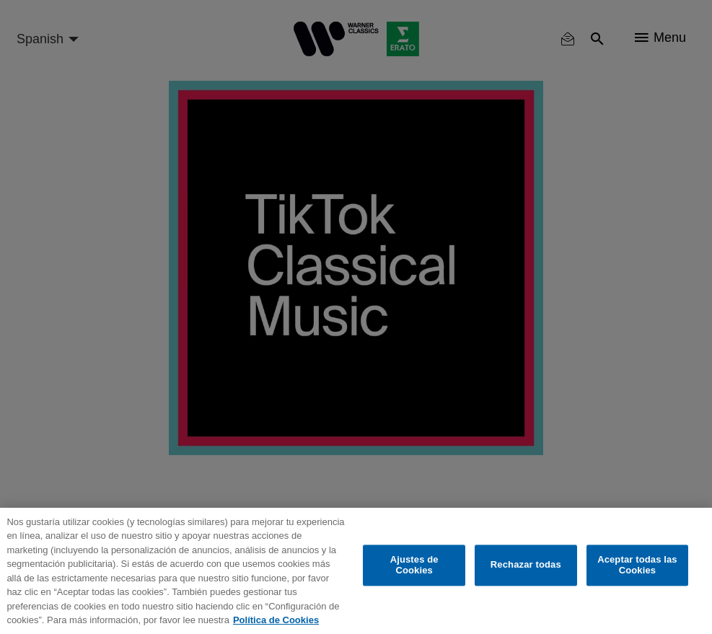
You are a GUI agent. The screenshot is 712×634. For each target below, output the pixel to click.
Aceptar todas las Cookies (637, 565)
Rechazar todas (526, 565)
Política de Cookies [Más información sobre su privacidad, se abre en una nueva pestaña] (276, 620)
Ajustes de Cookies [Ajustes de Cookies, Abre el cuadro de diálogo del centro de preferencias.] (414, 565)
